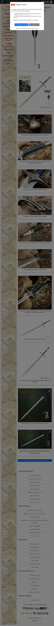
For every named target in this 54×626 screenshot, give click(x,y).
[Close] (42, 5)
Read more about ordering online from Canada (26, 20)
